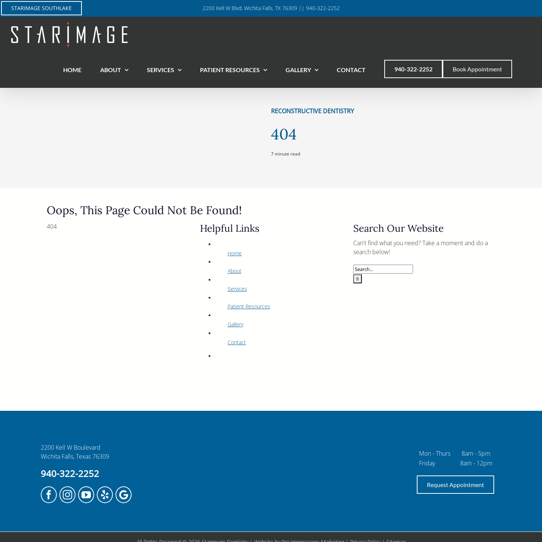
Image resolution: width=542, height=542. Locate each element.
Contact (237, 342)
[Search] (357, 278)
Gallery (235, 324)
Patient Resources (249, 306)
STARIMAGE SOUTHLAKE (41, 8)
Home (235, 253)
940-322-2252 (70, 473)
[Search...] (383, 269)
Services (237, 288)
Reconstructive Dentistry (312, 111)
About (234, 270)
